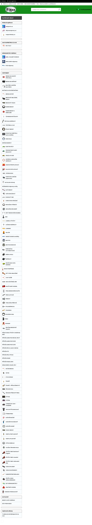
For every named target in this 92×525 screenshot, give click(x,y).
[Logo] (10, 9)
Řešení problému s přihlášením (48, 4)
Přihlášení (3, 1)
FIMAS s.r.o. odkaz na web (9, 4)
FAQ (38, 4)
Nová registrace (12, 1)
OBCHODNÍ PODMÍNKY (30, 4)
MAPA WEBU (20, 4)
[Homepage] (1, 4)
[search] (59, 10)
